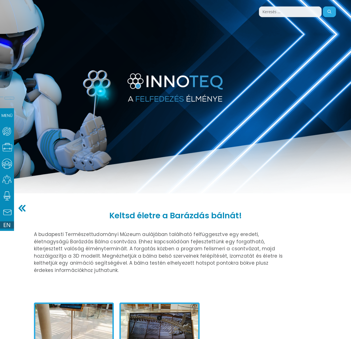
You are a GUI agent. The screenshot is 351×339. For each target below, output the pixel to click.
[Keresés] (329, 11)
